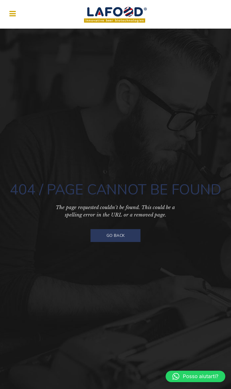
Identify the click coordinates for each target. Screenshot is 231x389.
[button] (195, 376)
